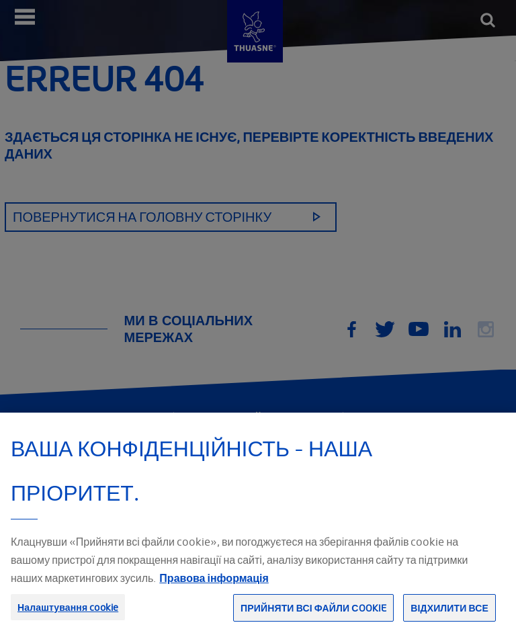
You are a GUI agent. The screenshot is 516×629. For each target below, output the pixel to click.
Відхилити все (449, 614)
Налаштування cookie (67, 613)
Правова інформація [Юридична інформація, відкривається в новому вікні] (213, 584)
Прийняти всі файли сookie (313, 614)
